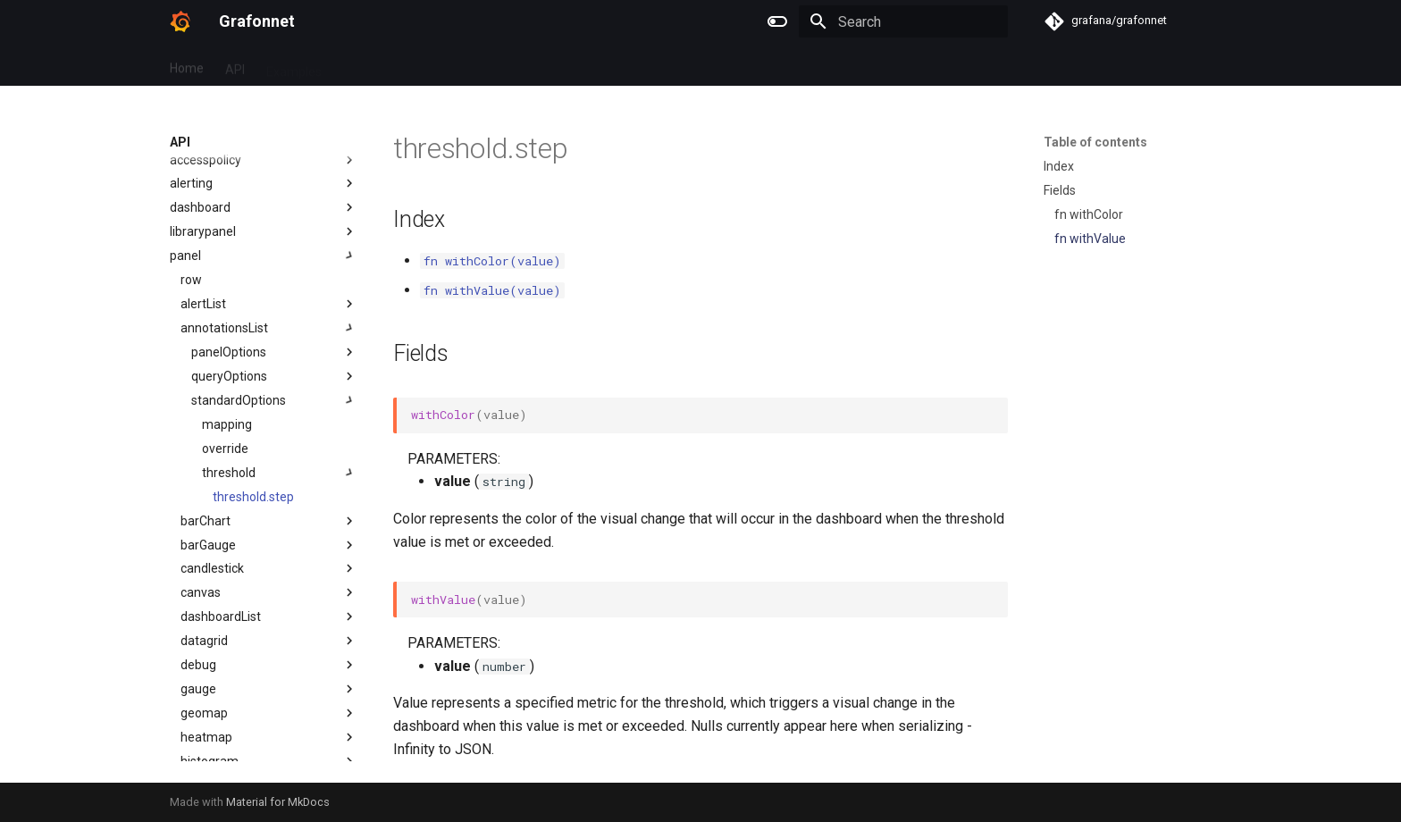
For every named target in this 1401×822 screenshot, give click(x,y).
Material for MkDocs (278, 802)
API (235, 65)
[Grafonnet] (180, 21)
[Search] (903, 21)
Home (187, 65)
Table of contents (1095, 142)
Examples (294, 65)
